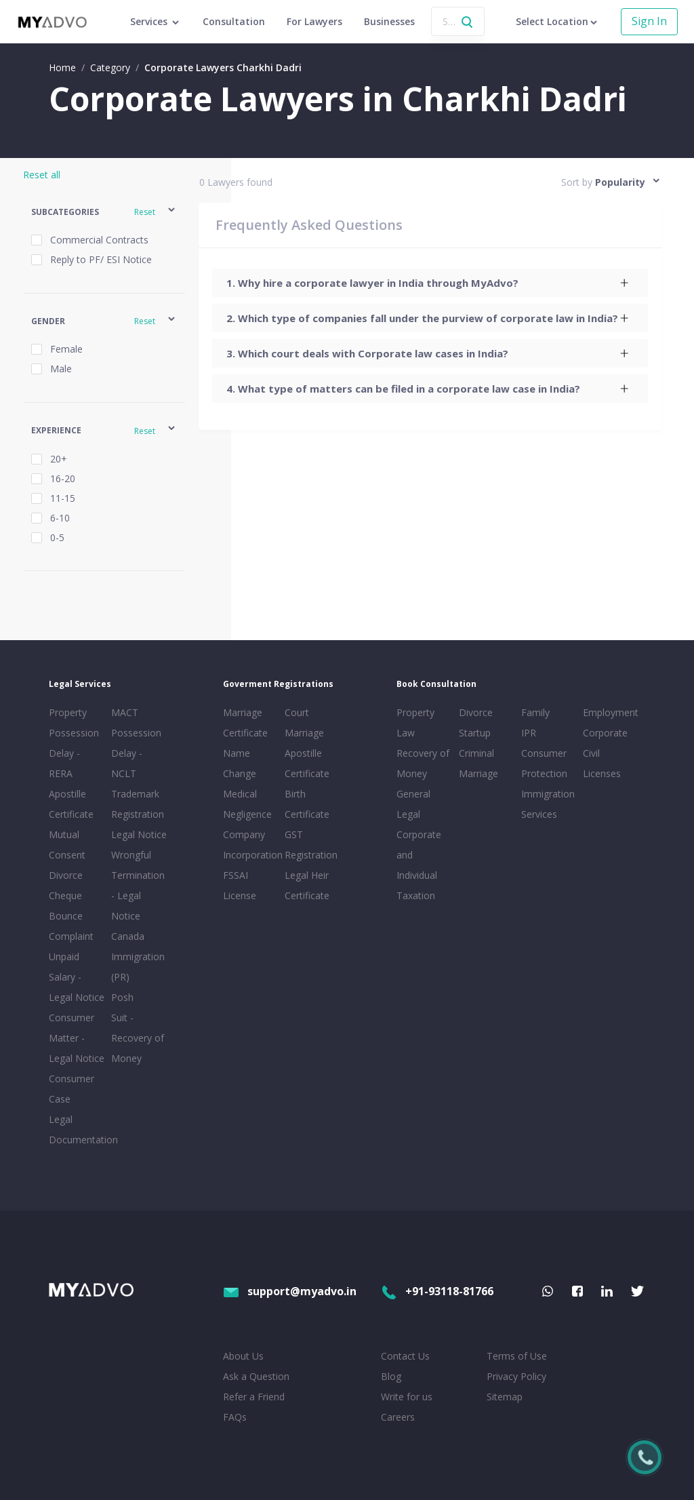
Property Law (415, 722)
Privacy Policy (516, 1376)
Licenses (602, 773)
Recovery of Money (422, 763)
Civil (591, 753)
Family (535, 712)
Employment (610, 712)
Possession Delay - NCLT (136, 753)
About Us (243, 1355)
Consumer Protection (544, 763)
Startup (475, 732)
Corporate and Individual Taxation (418, 865)
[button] (104, 212)
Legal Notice (139, 834)
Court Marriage (304, 722)
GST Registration (311, 844)
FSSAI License (239, 885)
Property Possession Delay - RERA (74, 743)
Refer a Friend (254, 1396)
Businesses (389, 21)
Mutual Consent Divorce (67, 855)
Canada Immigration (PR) (138, 956)
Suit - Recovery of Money (137, 1038)
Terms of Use (517, 1355)
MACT (124, 712)
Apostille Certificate (71, 804)
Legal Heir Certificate (307, 885)
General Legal (413, 804)
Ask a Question (256, 1376)
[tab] (431, 283)
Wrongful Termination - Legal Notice (138, 885)
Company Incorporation (251, 844)
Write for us (406, 1396)
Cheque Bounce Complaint (71, 916)
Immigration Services (548, 804)
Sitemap (505, 1396)
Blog (391, 1376)
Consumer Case (71, 1088)
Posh (122, 997)
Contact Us (405, 1355)
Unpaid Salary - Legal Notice (76, 977)
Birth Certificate (307, 804)
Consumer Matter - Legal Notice (76, 1038)
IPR (528, 732)
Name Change (239, 763)
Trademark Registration (137, 804)
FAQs (235, 1416)
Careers (398, 1416)
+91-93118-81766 (437, 1291)
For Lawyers (314, 21)
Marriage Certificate (245, 722)
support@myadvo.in (289, 1291)
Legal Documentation (77, 1129)
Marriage (478, 773)
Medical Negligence (247, 804)
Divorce (476, 712)
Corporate (605, 732)
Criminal (476, 753)
